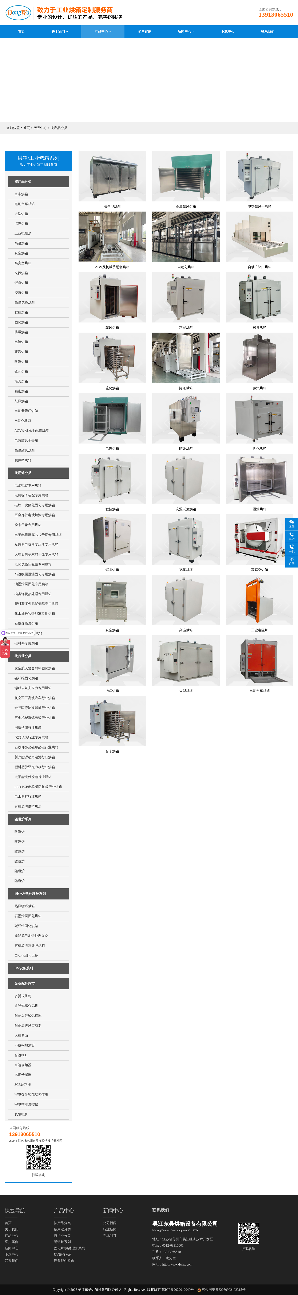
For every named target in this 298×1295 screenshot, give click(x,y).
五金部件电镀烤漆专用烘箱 (35, 515)
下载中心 (11, 1254)
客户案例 (11, 1242)
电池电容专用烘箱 (28, 485)
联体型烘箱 (23, 460)
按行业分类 (23, 656)
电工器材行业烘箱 (28, 796)
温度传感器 (23, 1075)
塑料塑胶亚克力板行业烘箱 (35, 767)
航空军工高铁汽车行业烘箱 (35, 698)
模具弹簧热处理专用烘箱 (33, 594)
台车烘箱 (21, 194)
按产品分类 (23, 181)
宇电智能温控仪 (26, 1104)
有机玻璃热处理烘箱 (30, 945)
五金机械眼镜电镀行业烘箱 (35, 717)
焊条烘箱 (21, 282)
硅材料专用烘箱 (26, 643)
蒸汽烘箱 (21, 351)
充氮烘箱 (21, 273)
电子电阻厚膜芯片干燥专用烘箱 (38, 535)
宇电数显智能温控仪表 (31, 1094)
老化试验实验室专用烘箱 (33, 564)
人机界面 (21, 1035)
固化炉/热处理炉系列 (30, 893)
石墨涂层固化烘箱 (28, 916)
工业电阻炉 (23, 233)
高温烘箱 (21, 243)
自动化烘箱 (23, 420)
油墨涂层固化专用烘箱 (31, 584)
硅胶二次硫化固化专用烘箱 (35, 505)
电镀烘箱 (21, 342)
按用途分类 (23, 473)
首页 (26, 128)
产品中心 (40, 128)
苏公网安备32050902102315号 (224, 1289)
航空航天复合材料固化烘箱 (35, 668)
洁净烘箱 (21, 223)
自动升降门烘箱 (26, 411)
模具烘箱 (21, 381)
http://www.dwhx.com (177, 1264)
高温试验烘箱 (25, 302)
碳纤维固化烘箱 (26, 678)
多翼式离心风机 (26, 1005)
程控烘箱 (21, 312)
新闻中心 (11, 1248)
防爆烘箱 (21, 332)
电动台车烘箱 (25, 204)
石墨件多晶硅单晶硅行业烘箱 (36, 747)
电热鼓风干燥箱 (26, 440)
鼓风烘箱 (21, 401)
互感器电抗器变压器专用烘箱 (36, 544)
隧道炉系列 (23, 819)
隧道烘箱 (21, 361)
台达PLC (21, 1055)
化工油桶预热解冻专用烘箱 (35, 613)
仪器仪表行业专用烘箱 (31, 737)
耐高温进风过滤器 (28, 1025)
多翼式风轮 (23, 996)
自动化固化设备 (26, 955)
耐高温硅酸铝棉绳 (28, 1015)
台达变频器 (23, 1065)
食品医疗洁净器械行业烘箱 (35, 708)
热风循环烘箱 (25, 906)
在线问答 (109, 1235)
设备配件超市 (25, 983)
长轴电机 (21, 1114)
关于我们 (11, 1229)
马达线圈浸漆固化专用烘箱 (35, 574)
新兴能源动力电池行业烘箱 (35, 757)
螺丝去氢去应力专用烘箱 (33, 688)
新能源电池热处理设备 (31, 935)
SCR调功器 (23, 1084)
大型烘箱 (21, 214)
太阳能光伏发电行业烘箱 (33, 777)
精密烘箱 (21, 391)
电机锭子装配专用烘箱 (31, 495)
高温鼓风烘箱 (25, 450)
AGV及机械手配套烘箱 (32, 430)
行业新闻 (109, 1229)
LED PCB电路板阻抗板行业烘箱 (38, 787)
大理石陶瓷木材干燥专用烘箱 (36, 554)
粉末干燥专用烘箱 (28, 525)
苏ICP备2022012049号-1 (179, 1289)
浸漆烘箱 (21, 292)
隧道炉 (20, 831)
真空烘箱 (21, 253)
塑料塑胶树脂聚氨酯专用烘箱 (36, 603)
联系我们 (11, 1261)
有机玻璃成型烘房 (28, 806)
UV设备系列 (24, 968)
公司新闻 (109, 1223)
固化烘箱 (21, 322)
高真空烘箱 (23, 263)
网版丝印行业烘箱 (28, 727)
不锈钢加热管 (25, 1045)
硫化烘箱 (21, 371)
